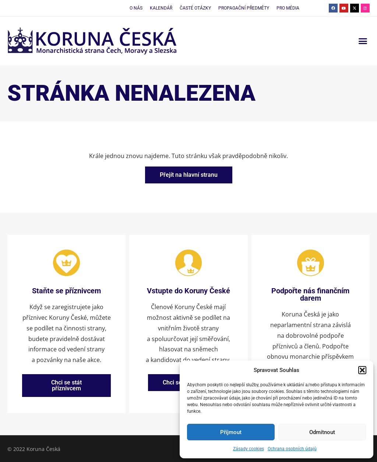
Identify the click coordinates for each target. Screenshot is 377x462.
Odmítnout (322, 432)
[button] (362, 370)
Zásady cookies (248, 448)
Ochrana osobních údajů (292, 448)
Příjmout (231, 432)
